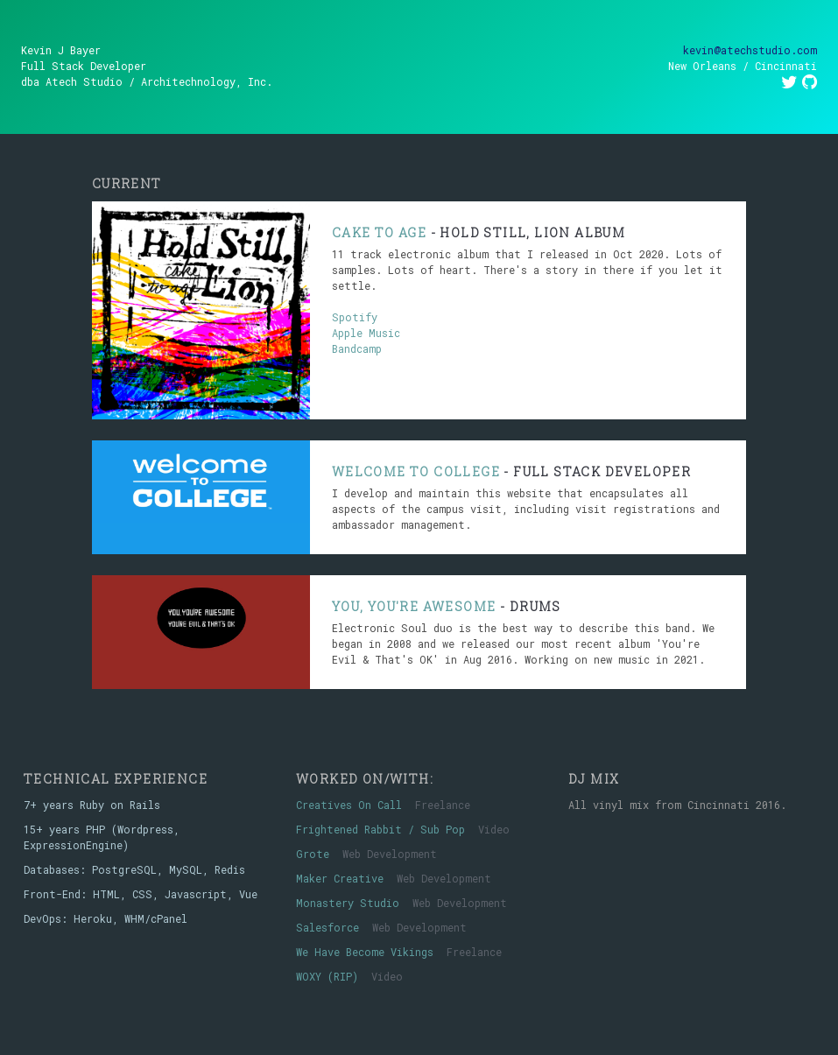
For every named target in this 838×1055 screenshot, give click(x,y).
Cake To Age (379, 232)
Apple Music (366, 333)
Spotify (354, 317)
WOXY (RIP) (327, 976)
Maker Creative (340, 878)
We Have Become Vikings (364, 952)
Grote (312, 854)
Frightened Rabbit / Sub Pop (380, 829)
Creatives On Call (349, 805)
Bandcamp (357, 348)
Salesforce (327, 927)
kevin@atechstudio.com (750, 50)
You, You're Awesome (414, 606)
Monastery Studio (347, 903)
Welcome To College (416, 471)
